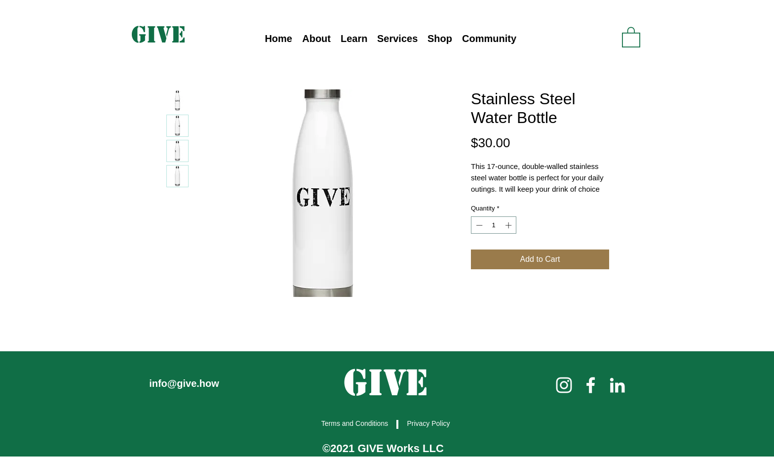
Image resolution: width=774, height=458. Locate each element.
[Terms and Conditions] (355, 423)
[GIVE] (159, 34)
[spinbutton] (493, 225)
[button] (354, 38)
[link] (631, 36)
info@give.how (184, 383)
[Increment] (509, 225)
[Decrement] (478, 225)
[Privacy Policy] (429, 423)
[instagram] (564, 385)
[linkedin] (617, 385)
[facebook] (590, 385)
